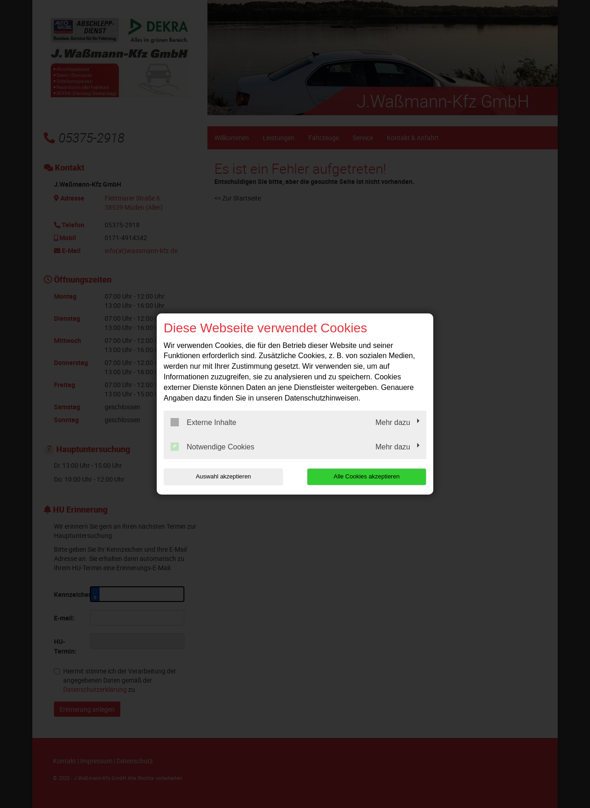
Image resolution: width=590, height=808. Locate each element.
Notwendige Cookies (212, 446)
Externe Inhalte (203, 422)
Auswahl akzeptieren (222, 476)
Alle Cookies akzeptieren (367, 476)
